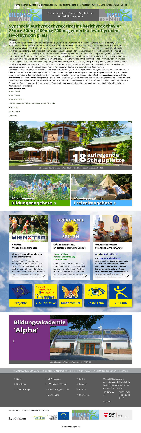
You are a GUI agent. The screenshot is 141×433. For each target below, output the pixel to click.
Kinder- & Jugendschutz (58, 389)
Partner (82, 389)
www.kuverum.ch (16, 99)
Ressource (13, 115)
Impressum (84, 394)
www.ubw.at (80, 67)
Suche (124, 4)
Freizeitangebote (67, 4)
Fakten (55, 67)
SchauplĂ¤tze (29, 4)
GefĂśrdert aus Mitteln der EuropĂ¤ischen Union (107, 371)
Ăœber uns (113, 4)
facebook (107, 401)
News (18, 379)
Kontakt (82, 384)
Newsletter (84, 4)
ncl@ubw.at (124, 391)
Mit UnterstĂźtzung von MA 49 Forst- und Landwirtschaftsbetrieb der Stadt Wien (47, 371)
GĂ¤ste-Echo (98, 4)
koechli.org (14, 107)
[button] (18, 146)
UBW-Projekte (54, 379)
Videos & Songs (23, 389)
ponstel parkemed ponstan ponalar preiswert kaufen (32, 103)
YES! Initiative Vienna (57, 384)
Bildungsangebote (47, 4)
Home (17, 4)
